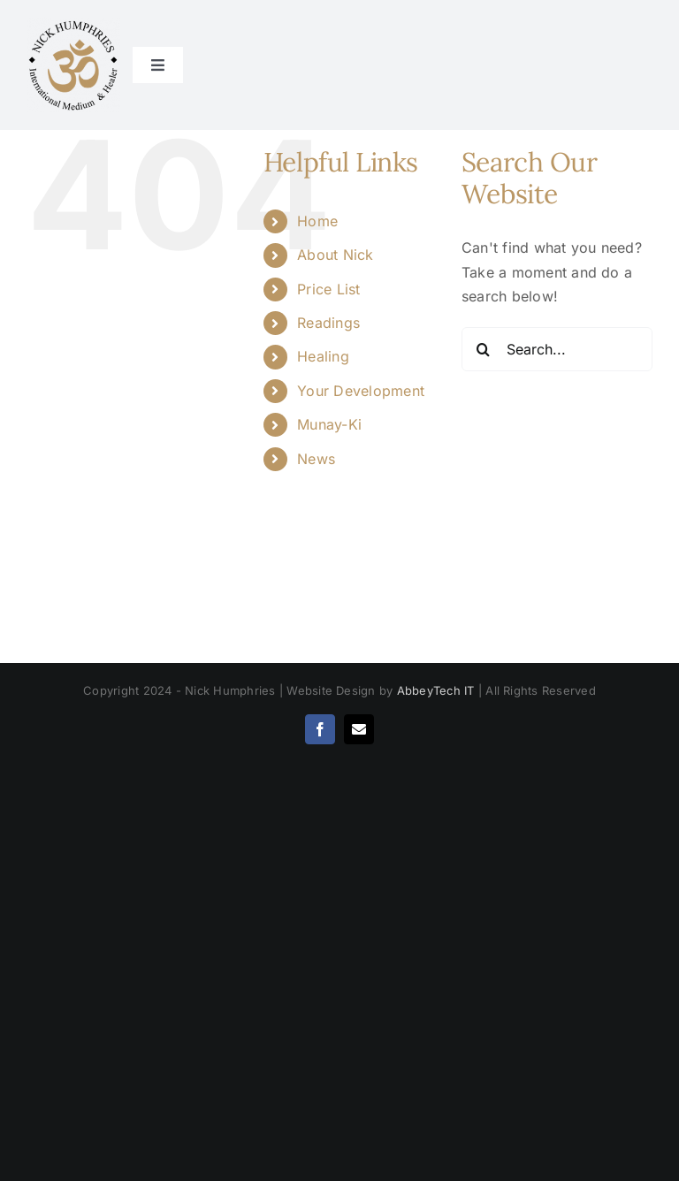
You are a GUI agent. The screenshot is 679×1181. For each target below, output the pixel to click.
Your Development (360, 391)
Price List (328, 289)
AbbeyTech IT (436, 690)
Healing (323, 356)
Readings (328, 322)
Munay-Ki (329, 424)
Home (317, 221)
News (316, 459)
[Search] (484, 349)
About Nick (335, 254)
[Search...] (557, 349)
